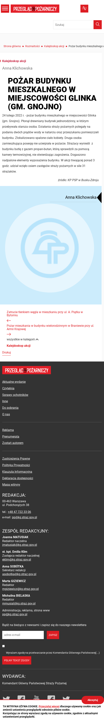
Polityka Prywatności (16, 465)
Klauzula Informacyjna (17, 471)
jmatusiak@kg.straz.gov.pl (19, 545)
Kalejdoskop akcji (54, 46)
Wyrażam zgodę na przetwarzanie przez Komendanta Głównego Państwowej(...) (53, 652)
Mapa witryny (11, 484)
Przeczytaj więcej (49, 706)
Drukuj (6, 352)
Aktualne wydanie (14, 382)
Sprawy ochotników (15, 395)
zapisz (53, 634)
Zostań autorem (12, 443)
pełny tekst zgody (16, 660)
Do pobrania (10, 408)
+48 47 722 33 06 (19, 512)
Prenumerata (10, 436)
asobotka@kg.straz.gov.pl (19, 574)
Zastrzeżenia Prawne (16, 458)
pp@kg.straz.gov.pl (24, 517)
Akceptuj (93, 700)
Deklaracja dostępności (17, 478)
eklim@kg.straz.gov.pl (16, 559)
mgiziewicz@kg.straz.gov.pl (20, 589)
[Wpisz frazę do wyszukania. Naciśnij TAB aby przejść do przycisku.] (77, 24)
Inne (5, 401)
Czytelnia (8, 388)
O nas (6, 414)
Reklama (8, 430)
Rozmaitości (32, 46)
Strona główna (12, 46)
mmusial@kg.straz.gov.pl (19, 603)
